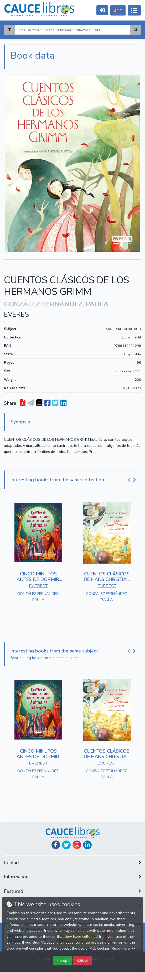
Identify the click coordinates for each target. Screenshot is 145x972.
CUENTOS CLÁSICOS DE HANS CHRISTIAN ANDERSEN (107, 579)
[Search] (72, 30)
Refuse (82, 960)
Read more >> (123, 948)
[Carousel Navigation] (132, 480)
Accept (63, 960)
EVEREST (18, 314)
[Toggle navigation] (134, 10)
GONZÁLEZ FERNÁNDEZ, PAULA (38, 596)
